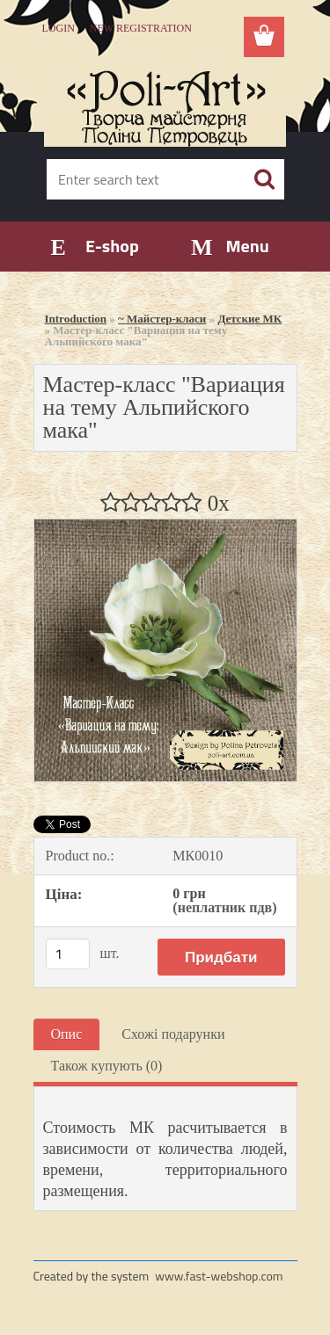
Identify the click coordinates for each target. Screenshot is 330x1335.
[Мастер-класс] (165, 526)
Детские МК (249, 318)
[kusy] (68, 954)
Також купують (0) (107, 1065)
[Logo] (165, 103)
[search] (264, 179)
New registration (141, 28)
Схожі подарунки (172, 1034)
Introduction (76, 318)
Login (58, 28)
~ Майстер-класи (162, 318)
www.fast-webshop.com (218, 1275)
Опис (67, 1034)
